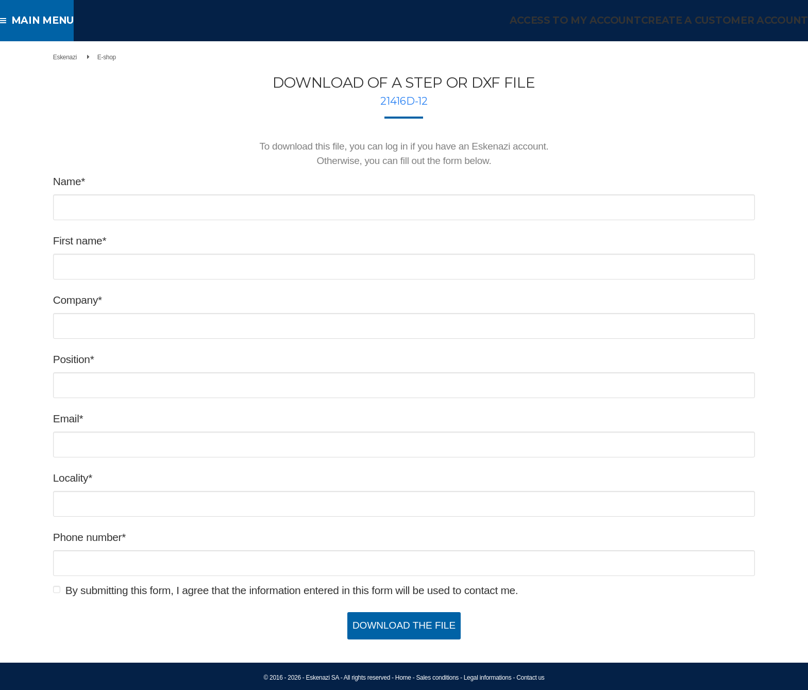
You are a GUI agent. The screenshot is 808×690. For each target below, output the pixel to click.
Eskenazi (107, 57)
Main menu (41, 20)
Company (117, 300)
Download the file (404, 625)
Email (108, 418)
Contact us (530, 677)
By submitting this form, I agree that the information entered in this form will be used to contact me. (333, 590)
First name (119, 241)
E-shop (148, 57)
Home (403, 677)
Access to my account (591, 20)
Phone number (129, 537)
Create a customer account (731, 20)
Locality (112, 478)
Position (113, 359)
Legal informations (488, 677)
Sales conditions (437, 677)
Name (109, 181)
